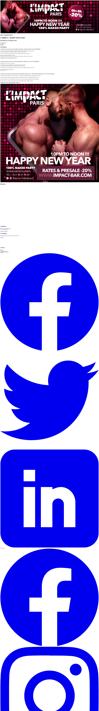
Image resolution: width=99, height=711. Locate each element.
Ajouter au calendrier (3, 231)
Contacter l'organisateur (4, 251)
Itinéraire (1, 237)
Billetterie (2, 44)
